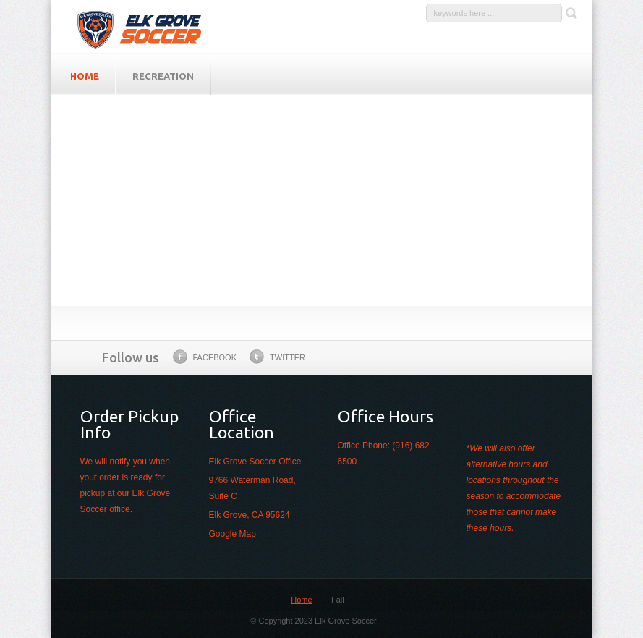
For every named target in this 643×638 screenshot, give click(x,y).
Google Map (232, 534)
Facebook (205, 356)
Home (301, 599)
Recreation (163, 76)
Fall (337, 599)
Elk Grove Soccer (147, 27)
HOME (84, 76)
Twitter (277, 356)
